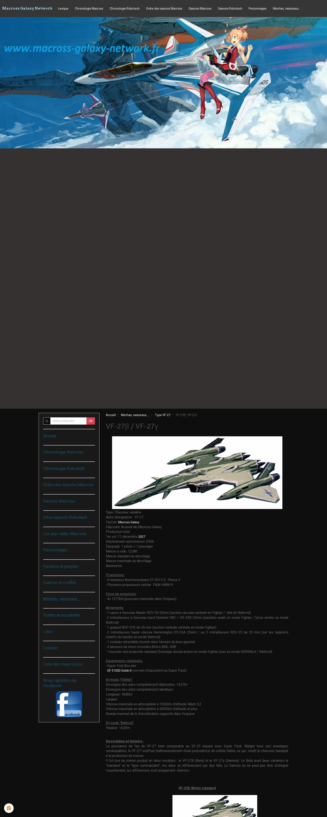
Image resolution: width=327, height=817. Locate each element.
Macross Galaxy (128, 522)
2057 (142, 536)
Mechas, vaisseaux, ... (287, 8)
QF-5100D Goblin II (119, 670)
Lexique (63, 8)
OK (91, 421)
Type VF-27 (162, 415)
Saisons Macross (200, 8)
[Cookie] (9, 808)
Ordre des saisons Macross (164, 8)
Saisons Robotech (230, 8)
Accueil (111, 415)
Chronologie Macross (89, 8)
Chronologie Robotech (125, 8)
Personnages (258, 8)
